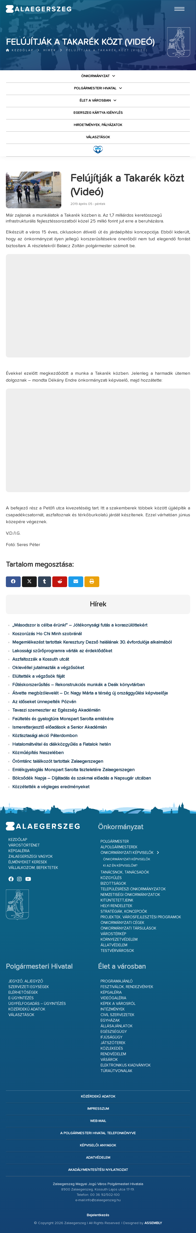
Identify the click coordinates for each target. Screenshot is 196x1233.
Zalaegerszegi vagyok (30, 856)
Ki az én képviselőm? (120, 865)
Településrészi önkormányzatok (133, 889)
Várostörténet (24, 845)
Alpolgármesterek (119, 847)
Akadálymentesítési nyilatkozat (98, 1170)
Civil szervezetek (117, 1015)
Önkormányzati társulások (128, 928)
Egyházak (110, 1020)
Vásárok (109, 1060)
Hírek (49, 50)
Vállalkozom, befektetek (33, 868)
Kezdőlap (20, 50)
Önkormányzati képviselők (127, 853)
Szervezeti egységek (28, 987)
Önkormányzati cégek (122, 923)
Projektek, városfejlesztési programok (141, 917)
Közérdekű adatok (26, 1009)
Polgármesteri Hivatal (95, 88)
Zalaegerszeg (38, 9)
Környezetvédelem (119, 939)
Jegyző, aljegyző (25, 981)
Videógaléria (113, 998)
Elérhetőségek (23, 992)
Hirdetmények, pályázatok (98, 125)
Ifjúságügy (111, 1037)
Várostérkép (113, 934)
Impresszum (98, 1109)
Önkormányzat (95, 76)
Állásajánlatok (117, 1026)
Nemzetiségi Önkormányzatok (130, 895)
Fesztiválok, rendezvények (127, 987)
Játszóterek (113, 1043)
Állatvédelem (114, 945)
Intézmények (113, 1009)
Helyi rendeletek (116, 906)
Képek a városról (118, 1004)
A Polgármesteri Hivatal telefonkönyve (98, 1133)
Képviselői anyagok (98, 1145)
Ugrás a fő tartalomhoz (177, 2)
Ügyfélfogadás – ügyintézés (37, 1004)
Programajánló (117, 981)
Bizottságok (113, 883)
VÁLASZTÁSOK (98, 137)
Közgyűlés (111, 878)
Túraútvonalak (116, 1071)
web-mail (98, 1121)
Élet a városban (95, 100)
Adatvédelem (98, 1157)
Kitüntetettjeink (117, 900)
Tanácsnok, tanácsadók (125, 872)
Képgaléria (19, 851)
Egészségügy (114, 1032)
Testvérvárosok (117, 951)
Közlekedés (112, 1048)
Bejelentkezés (98, 1215)
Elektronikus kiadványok (126, 1065)
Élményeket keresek (27, 862)
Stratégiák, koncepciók (124, 911)
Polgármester (115, 841)
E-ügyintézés (21, 998)
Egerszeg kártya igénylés (98, 113)
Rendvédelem (113, 1054)
